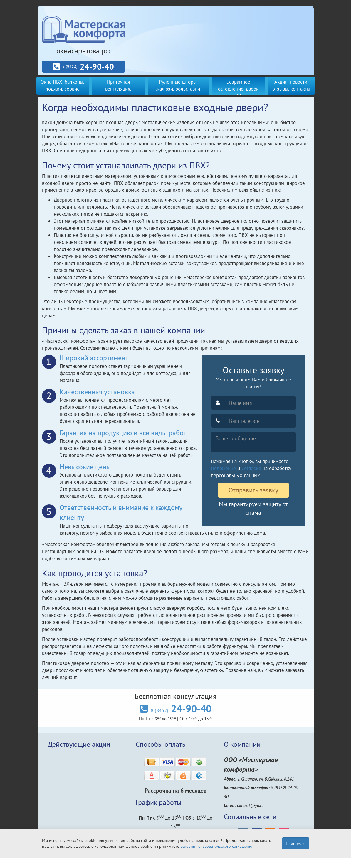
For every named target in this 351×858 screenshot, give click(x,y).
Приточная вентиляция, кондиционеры (118, 89)
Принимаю (295, 843)
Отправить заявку (253, 490)
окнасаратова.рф (83, 51)
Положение (223, 468)
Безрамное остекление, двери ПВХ (238, 89)
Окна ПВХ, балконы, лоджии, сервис (62, 85)
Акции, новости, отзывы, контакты (291, 85)
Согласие (251, 468)
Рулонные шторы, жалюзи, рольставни (178, 85)
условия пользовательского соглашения (216, 846)
